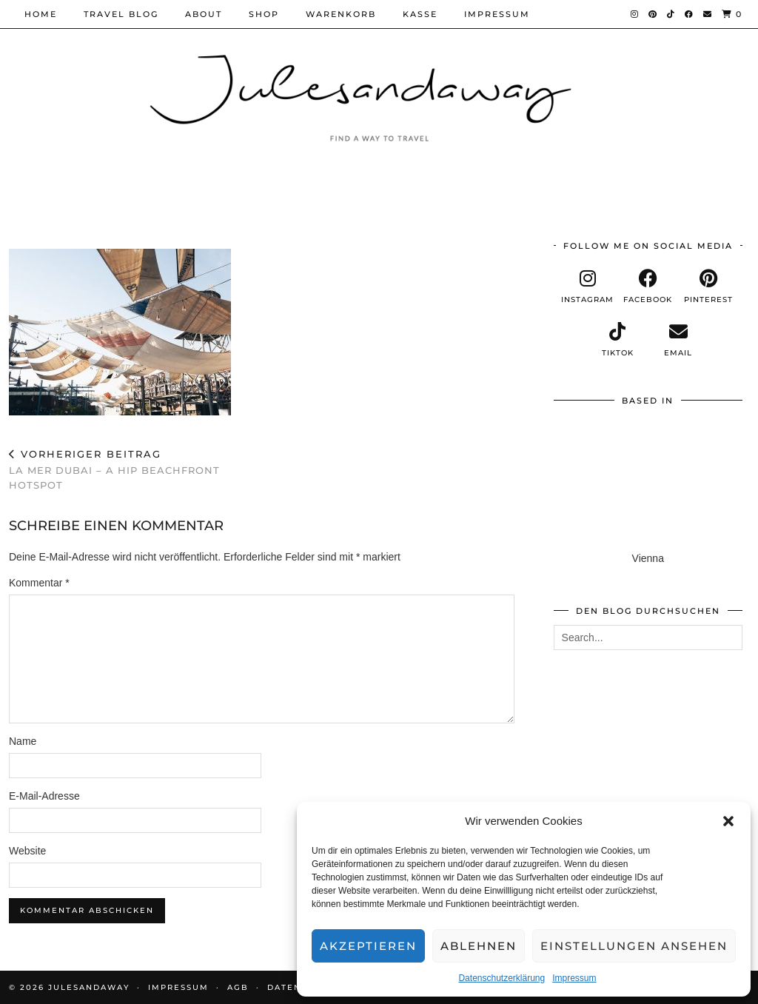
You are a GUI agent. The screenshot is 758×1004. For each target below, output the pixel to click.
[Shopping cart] (732, 14)
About (203, 14)
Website (27, 851)
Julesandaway (89, 987)
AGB (238, 987)
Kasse (420, 14)
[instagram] (587, 286)
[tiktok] (618, 340)
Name (22, 741)
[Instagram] (635, 14)
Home (40, 14)
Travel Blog (121, 14)
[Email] (708, 14)
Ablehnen (478, 946)
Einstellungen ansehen (634, 946)
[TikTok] (671, 14)
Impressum (574, 978)
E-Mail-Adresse (44, 796)
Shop (264, 14)
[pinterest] (708, 286)
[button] (728, 821)
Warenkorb (341, 14)
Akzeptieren (368, 946)
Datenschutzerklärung (501, 978)
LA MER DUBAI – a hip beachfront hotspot (135, 469)
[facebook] (647, 286)
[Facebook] (689, 14)
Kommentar (39, 583)
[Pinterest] (653, 14)
